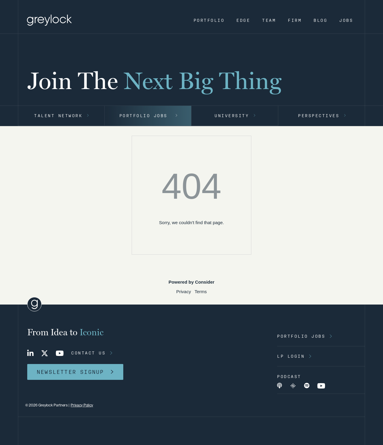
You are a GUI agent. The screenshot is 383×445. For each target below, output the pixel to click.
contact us (88, 353)
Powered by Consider (191, 282)
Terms (200, 291)
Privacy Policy (82, 405)
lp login (291, 356)
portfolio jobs (301, 336)
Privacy (183, 291)
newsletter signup (70, 372)
